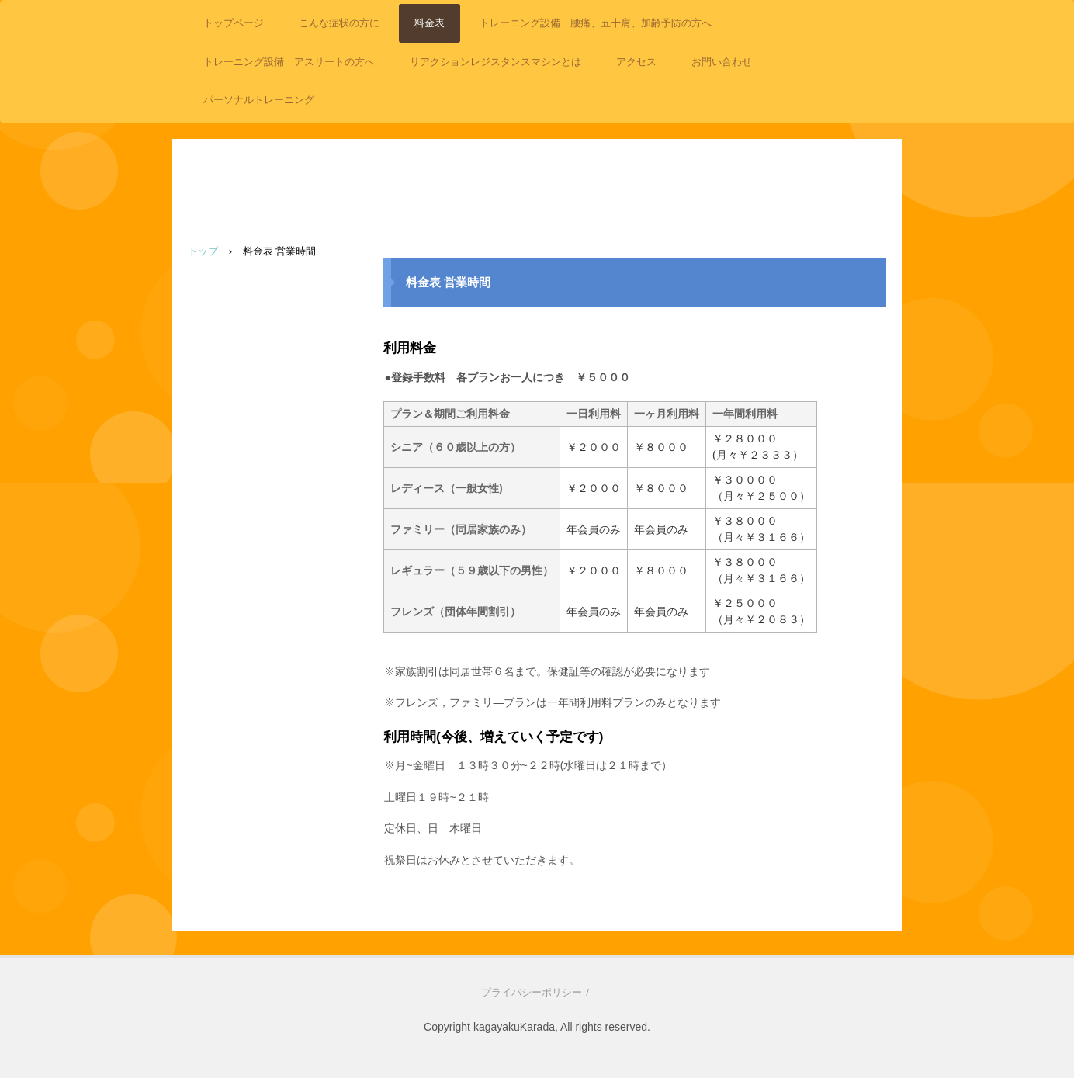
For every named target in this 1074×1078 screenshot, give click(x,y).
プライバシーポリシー (531, 992)
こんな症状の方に (339, 23)
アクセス (636, 62)
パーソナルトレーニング (258, 100)
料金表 (429, 23)
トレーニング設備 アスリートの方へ (289, 62)
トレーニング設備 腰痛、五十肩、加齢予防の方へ (596, 23)
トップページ (233, 23)
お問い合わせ (721, 62)
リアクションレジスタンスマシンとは (495, 62)
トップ (203, 251)
